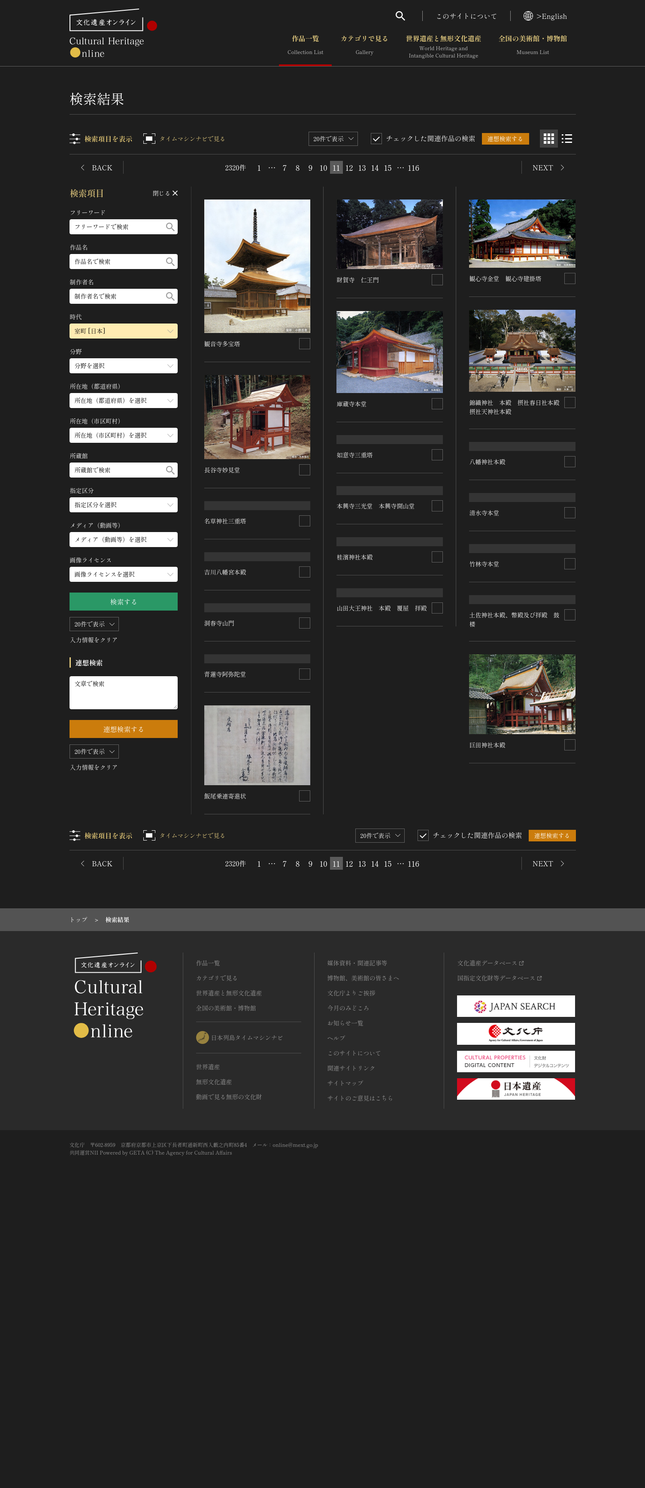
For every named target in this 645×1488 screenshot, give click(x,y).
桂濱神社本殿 (487, 837)
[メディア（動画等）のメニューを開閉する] (124, 539)
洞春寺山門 (352, 824)
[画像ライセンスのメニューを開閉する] (124, 574)
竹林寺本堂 (220, 890)
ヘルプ (336, 1318)
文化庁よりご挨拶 (351, 1273)
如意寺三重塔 (355, 596)
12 (349, 167)
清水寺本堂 (484, 713)
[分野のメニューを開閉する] (124, 365)
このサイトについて (466, 16)
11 (336, 167)
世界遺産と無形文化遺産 (443, 46)
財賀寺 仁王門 (358, 279)
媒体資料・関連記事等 (357, 1243)
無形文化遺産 (214, 1362)
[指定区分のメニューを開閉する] (124, 504)
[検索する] (171, 226)
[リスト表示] (567, 139)
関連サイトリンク (351, 1348)
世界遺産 (208, 1347)
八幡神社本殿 (487, 597)
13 (362, 167)
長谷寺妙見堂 (223, 469)
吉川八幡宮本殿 (226, 769)
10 (323, 167)
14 (375, 167)
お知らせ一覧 (345, 1303)
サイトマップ (345, 1363)
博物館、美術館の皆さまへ (363, 1258)
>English (545, 16)
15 (388, 167)
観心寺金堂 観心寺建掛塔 (505, 278)
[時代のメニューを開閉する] (124, 331)
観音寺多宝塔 (223, 343)
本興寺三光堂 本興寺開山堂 (376, 718)
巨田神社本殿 (355, 1074)
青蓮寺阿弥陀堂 (490, 954)
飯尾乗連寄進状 (490, 1076)
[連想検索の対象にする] (305, 343)
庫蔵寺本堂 (352, 403)
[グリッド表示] (549, 139)
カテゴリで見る (364, 46)
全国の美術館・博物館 (532, 46)
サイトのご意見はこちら (360, 1378)
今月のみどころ (348, 1288)
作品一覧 (305, 46)
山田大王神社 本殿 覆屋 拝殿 (250, 1000)
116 (413, 167)
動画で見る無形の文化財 (229, 1377)
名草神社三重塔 (226, 658)
